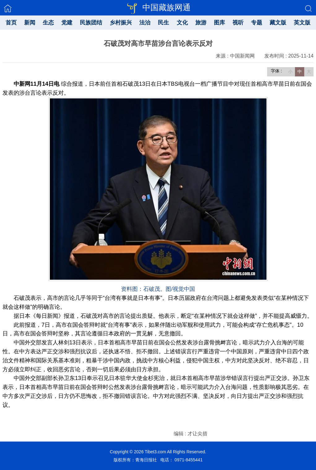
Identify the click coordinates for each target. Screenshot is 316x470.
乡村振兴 (121, 22)
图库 (219, 22)
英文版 (302, 22)
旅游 (200, 22)
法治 (144, 22)
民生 (163, 22)
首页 (11, 22)
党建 (66, 22)
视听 (238, 22)
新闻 (29, 22)
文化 (182, 22)
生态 (48, 22)
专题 (256, 22)
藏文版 (278, 22)
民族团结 (91, 22)
